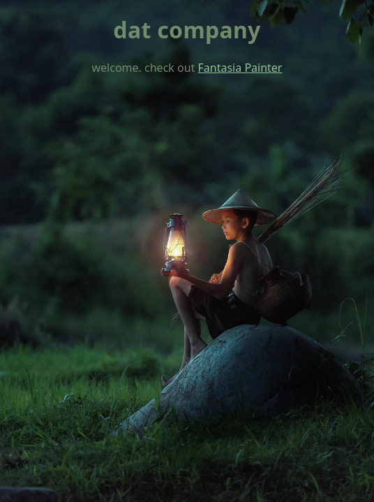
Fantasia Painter (240, 67)
